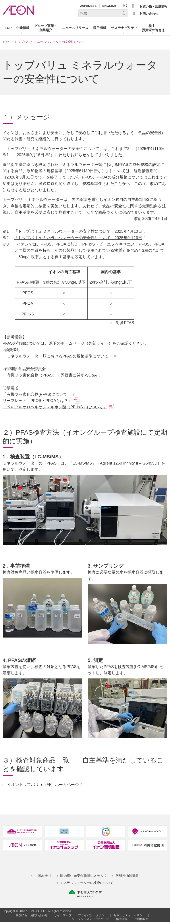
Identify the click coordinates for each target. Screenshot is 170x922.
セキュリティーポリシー (129, 915)
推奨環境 (122, 919)
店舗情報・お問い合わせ (32, 915)
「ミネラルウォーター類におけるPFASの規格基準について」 (57, 356)
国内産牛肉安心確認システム (84, 876)
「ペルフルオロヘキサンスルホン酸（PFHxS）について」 (55, 407)
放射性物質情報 (127, 876)
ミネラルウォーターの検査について (86, 883)
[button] (23, 28)
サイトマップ (62, 915)
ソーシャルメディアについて (90, 919)
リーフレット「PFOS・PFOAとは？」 (37, 400)
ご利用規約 (141, 919)
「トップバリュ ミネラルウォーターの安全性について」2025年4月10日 (78, 231)
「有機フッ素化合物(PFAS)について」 (37, 394)
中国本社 (43, 876)
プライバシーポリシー (92, 915)
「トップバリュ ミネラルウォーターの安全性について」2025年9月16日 (78, 238)
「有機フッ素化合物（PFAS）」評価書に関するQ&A (50, 375)
